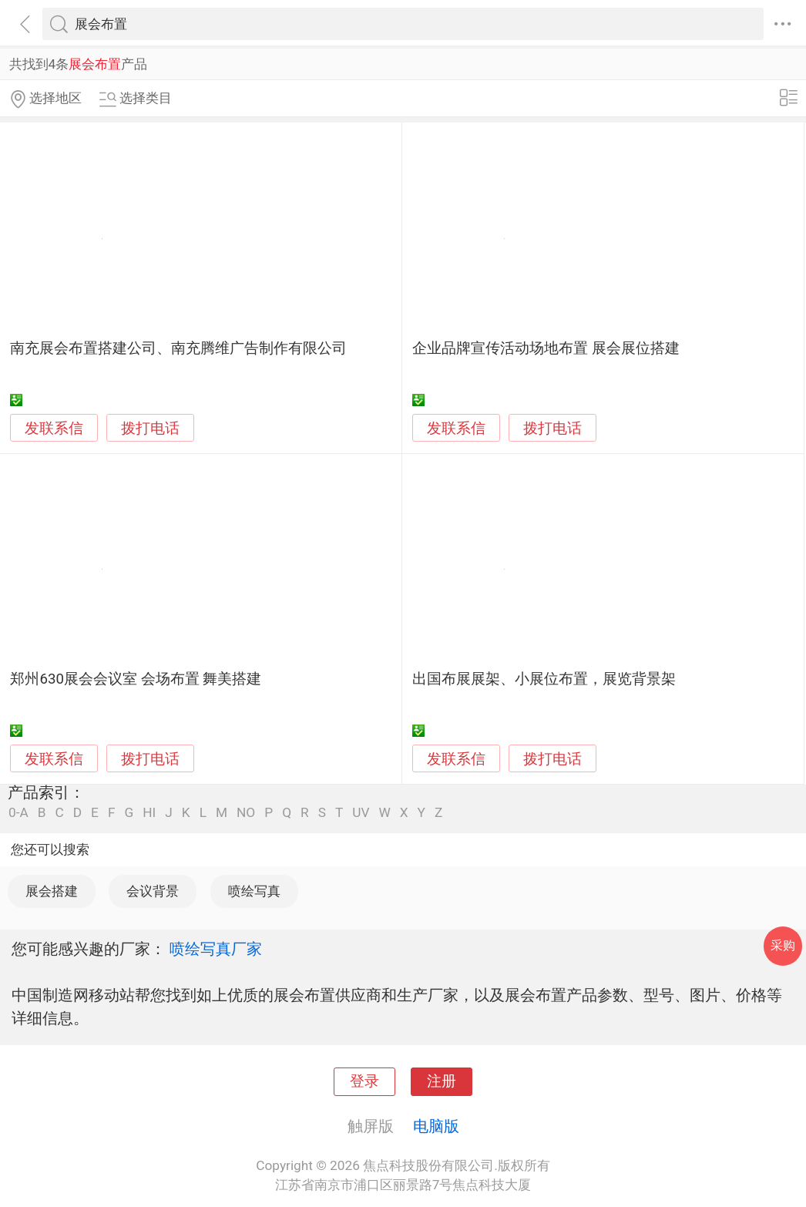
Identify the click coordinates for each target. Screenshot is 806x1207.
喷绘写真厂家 (216, 949)
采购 (783, 945)
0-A (18, 812)
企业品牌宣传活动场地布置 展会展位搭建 (546, 348)
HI (149, 812)
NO (246, 812)
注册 (441, 1081)
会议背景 (152, 891)
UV (360, 812)
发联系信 (54, 428)
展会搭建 (51, 891)
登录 (364, 1081)
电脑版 (436, 1126)
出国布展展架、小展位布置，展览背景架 (544, 679)
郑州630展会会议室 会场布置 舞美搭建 (135, 679)
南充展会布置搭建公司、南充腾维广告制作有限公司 (178, 348)
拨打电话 (150, 428)
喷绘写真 (254, 891)
